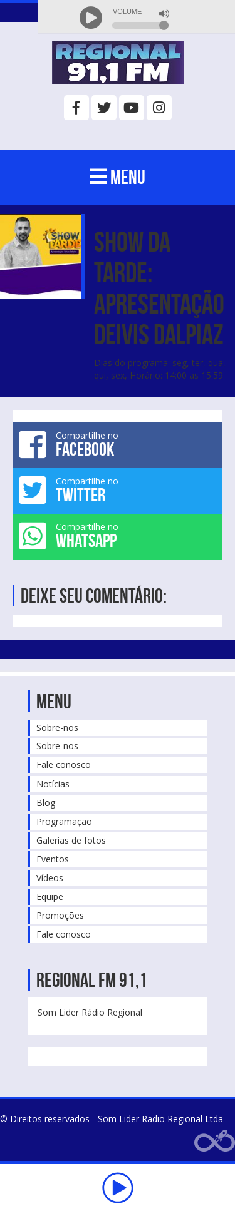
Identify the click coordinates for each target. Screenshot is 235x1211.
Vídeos (49, 878)
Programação (64, 821)
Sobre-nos (57, 727)
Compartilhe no (117, 444)
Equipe (49, 896)
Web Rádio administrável (214, 1141)
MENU (117, 177)
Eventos (52, 859)
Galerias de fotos (71, 840)
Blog (45, 803)
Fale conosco (63, 764)
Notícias (53, 784)
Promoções (60, 915)
